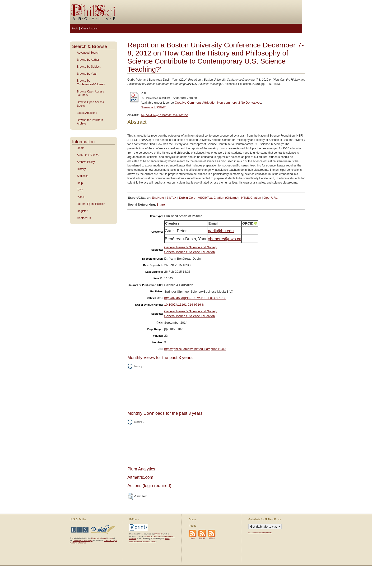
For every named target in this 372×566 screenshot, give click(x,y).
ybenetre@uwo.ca (225, 238)
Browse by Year (87, 73)
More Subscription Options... (260, 532)
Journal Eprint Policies (91, 204)
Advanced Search (88, 52)
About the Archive (88, 154)
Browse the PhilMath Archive (90, 121)
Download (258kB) (154, 107)
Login (75, 28)
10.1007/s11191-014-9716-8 (184, 304)
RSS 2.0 (212, 538)
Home (80, 148)
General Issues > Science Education (189, 252)
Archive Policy (86, 162)
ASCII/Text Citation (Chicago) (218, 197)
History (81, 169)
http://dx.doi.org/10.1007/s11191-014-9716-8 (164, 115)
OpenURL (271, 197)
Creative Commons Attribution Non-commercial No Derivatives (218, 102)
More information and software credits (149, 540)
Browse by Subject (88, 66)
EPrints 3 (158, 534)
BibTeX (172, 197)
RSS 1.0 (202, 538)
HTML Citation (251, 197)
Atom (193, 538)
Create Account (89, 28)
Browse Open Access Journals (90, 93)
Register (82, 211)
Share (161, 204)
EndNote (158, 197)
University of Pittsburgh (82, 540)
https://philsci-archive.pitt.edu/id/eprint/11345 (195, 349)
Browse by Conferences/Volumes (91, 82)
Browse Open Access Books (90, 104)
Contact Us (84, 218)
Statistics (82, 176)
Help (80, 183)
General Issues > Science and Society (190, 247)
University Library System (102, 538)
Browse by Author (88, 59)
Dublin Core (187, 197)
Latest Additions (87, 113)
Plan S (81, 197)
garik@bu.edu (221, 230)
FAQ (80, 190)
